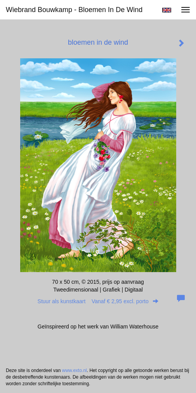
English (166, 10)
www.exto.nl (74, 370)
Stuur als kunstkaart (98, 301)
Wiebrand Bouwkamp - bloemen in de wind (74, 10)
